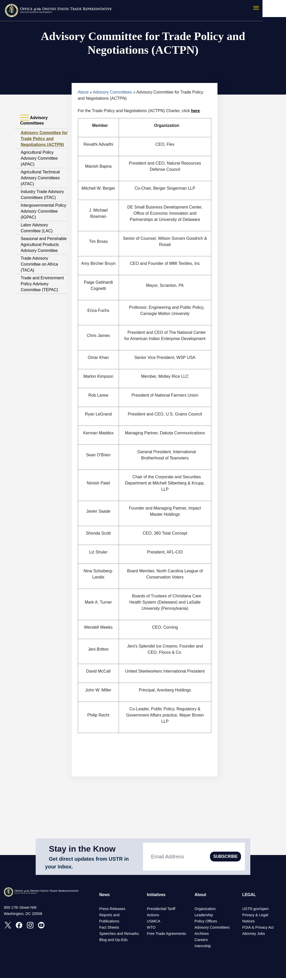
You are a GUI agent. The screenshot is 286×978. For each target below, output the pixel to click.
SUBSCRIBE (225, 856)
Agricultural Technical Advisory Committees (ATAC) (40, 178)
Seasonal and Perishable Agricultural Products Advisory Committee (44, 244)
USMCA (153, 921)
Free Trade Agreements (166, 933)
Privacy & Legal (255, 915)
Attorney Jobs (253, 933)
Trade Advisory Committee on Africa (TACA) (39, 264)
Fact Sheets (109, 927)
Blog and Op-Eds (113, 940)
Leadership (203, 915)
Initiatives (156, 894)
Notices (248, 921)
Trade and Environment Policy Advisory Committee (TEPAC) (42, 284)
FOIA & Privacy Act (258, 927)
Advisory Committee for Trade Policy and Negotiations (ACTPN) (44, 138)
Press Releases (112, 909)
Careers (201, 940)
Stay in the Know (82, 848)
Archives (201, 933)
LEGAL (249, 894)
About (83, 92)
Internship (202, 946)
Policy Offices (205, 921)
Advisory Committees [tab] (34, 120)
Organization (205, 909)
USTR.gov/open (255, 909)
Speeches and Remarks (119, 933)
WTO (151, 927)
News (104, 894)
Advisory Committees (112, 92)
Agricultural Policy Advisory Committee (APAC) (39, 158)
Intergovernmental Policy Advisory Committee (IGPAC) (43, 211)
